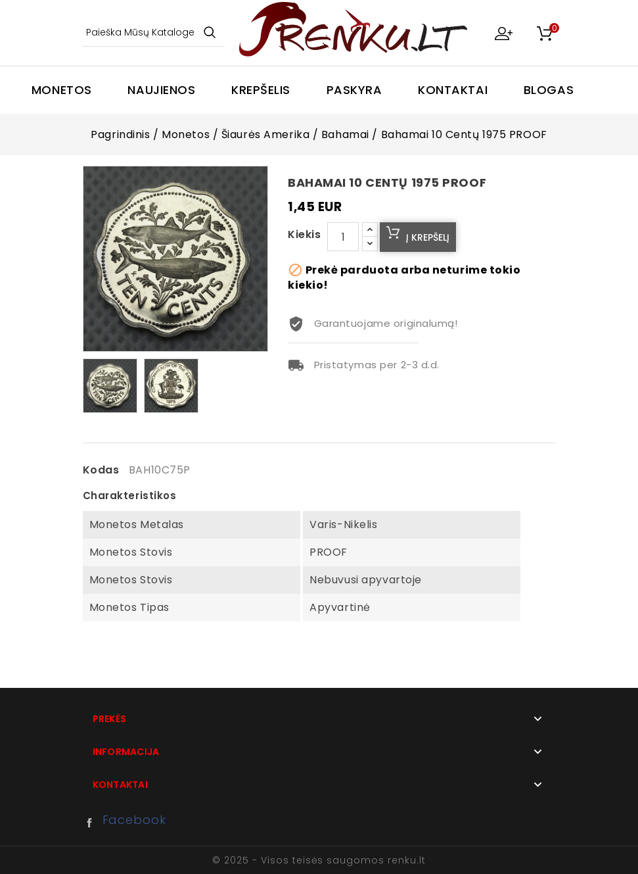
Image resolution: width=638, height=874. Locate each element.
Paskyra (354, 90)
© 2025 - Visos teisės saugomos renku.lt (318, 860)
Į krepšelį (427, 237)
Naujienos (161, 90)
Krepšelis (260, 90)
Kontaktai (453, 90)
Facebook (93, 823)
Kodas (101, 470)
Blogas (549, 90)
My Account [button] (503, 33)
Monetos (62, 90)
